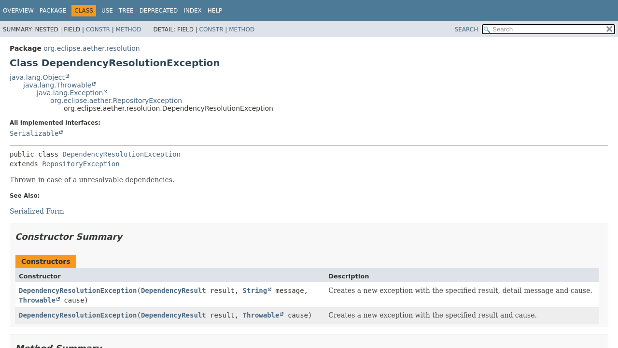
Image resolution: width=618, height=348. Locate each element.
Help (215, 10)
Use (107, 10)
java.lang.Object (37, 77)
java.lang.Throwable (57, 85)
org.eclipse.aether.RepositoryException (116, 100)
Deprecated (159, 10)
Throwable (37, 300)
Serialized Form (37, 211)
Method (128, 29)
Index (192, 10)
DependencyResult (173, 290)
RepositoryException (80, 164)
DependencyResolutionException (122, 154)
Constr (98, 29)
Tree (126, 10)
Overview (18, 10)
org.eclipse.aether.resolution (91, 48)
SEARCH (466, 29)
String (255, 290)
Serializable (34, 133)
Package (53, 10)
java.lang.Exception (70, 93)
